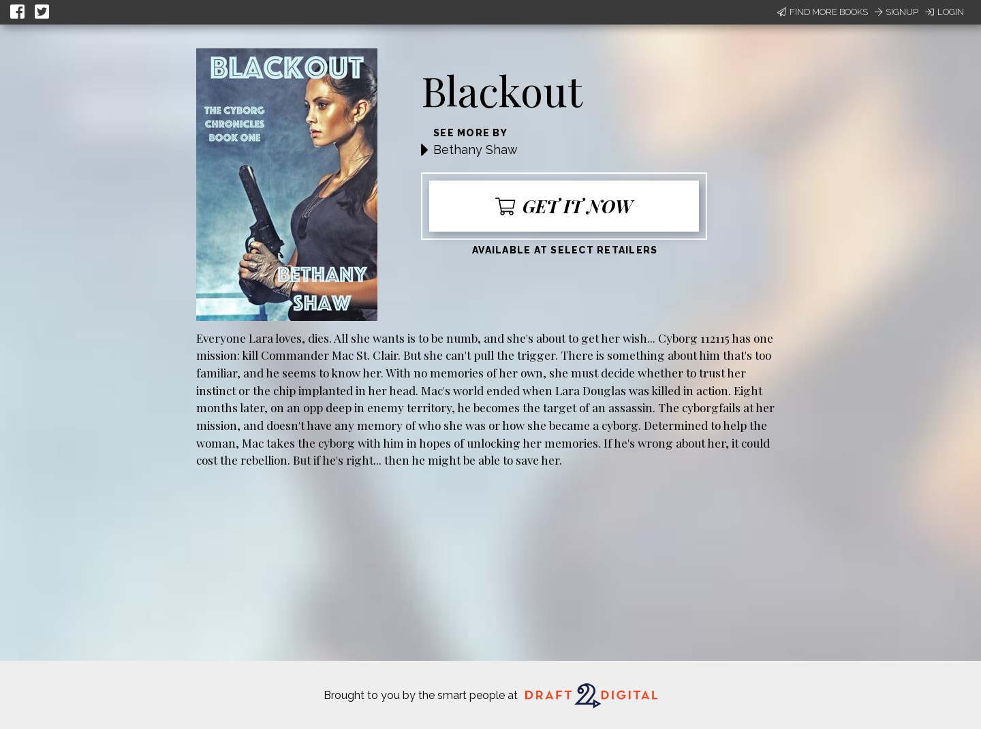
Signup (896, 12)
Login (944, 12)
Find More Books (822, 12)
